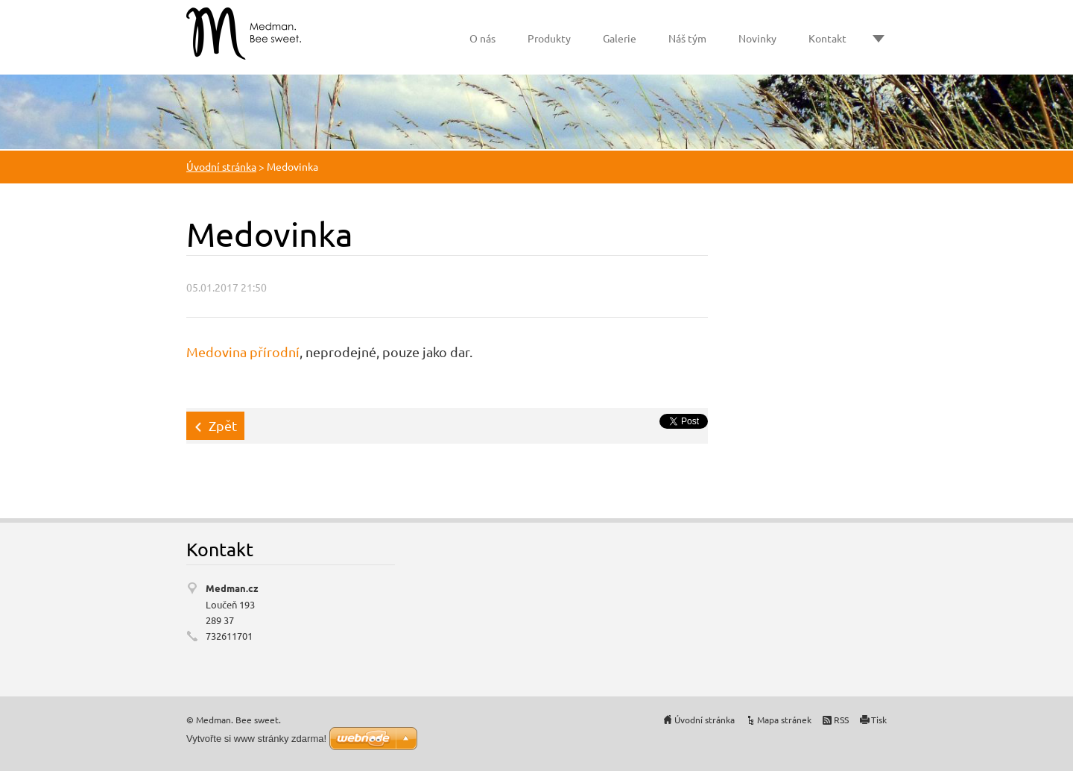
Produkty (549, 38)
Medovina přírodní (243, 351)
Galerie (619, 38)
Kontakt (827, 38)
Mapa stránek (784, 720)
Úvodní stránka (221, 166)
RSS (841, 720)
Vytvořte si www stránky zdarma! (256, 738)
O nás (482, 38)
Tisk (879, 720)
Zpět (223, 425)
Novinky (757, 38)
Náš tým (687, 38)
